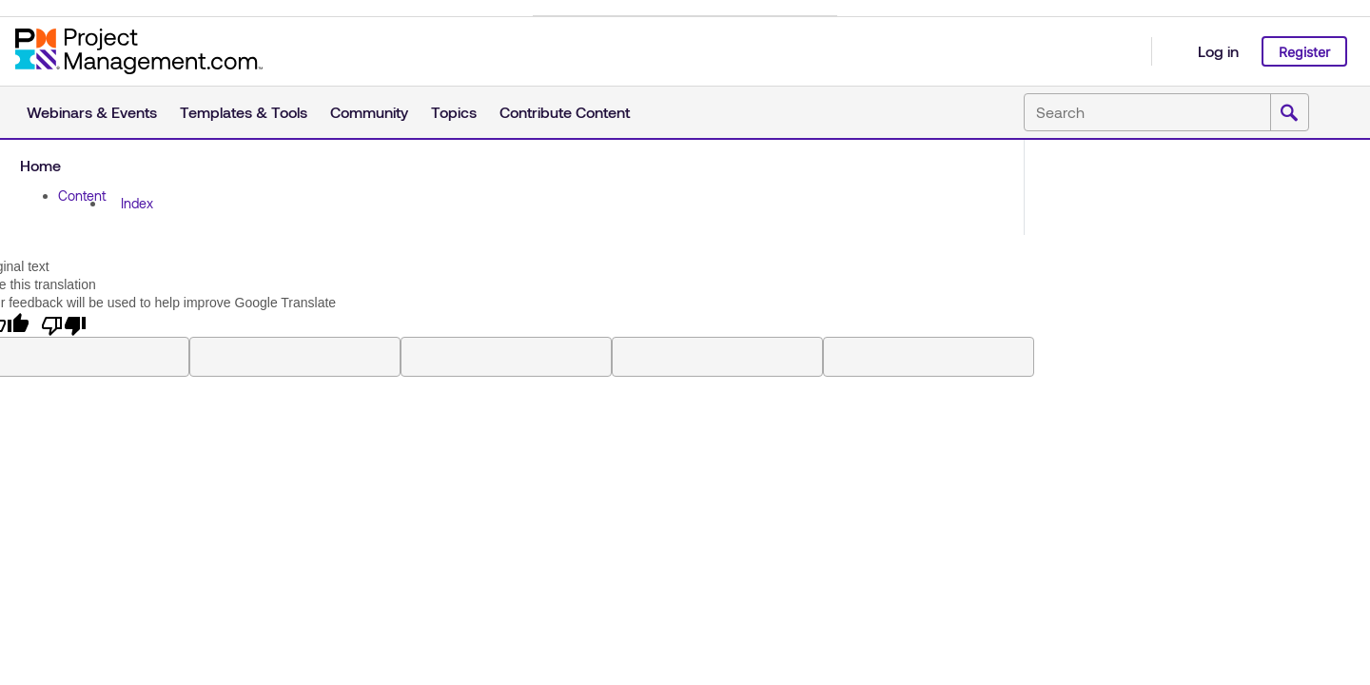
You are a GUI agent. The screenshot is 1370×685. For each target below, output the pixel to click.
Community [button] (369, 112)
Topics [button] (454, 112)
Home (40, 165)
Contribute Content (564, 112)
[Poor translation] (63, 324)
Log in (1218, 51)
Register (1304, 52)
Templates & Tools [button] (243, 112)
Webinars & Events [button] (92, 112)
